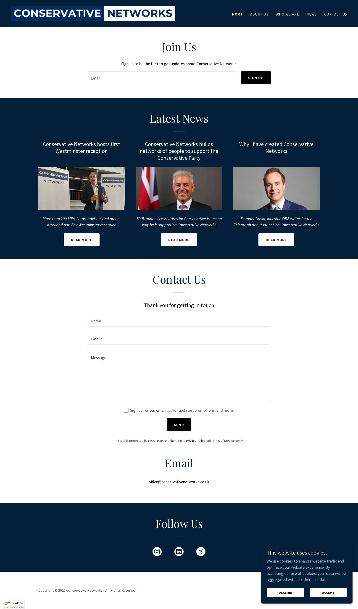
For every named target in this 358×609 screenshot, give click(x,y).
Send (179, 424)
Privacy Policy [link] (195, 441)
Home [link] (237, 14)
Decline (285, 599)
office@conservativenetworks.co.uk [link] (179, 481)
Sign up (256, 77)
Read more (81, 239)
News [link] (311, 14)
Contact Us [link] (335, 14)
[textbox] (161, 77)
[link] (93, 12)
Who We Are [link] (287, 14)
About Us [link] (259, 14)
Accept (328, 599)
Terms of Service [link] (223, 441)
